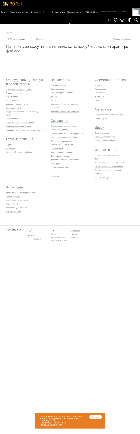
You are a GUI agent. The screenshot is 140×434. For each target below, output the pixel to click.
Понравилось (115, 20)
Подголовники (101, 89)
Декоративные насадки (60, 156)
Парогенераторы (13, 97)
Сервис (46, 12)
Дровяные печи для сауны (17, 104)
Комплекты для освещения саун (64, 126)
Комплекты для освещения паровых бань (68, 134)
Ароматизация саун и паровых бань (21, 193)
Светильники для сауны (60, 130)
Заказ (122, 20)
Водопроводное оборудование (18, 126)
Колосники (55, 108)
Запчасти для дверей (104, 178)
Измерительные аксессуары (17, 200)
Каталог (4, 12)
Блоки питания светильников (62, 152)
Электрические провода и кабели (20, 122)
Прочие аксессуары (14, 196)
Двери (99, 127)
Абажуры (98, 85)
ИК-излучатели (12, 101)
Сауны (9, 144)
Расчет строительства (19, 12)
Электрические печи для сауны (19, 89)
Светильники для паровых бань (64, 137)
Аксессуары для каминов (16, 208)
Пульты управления (14, 93)
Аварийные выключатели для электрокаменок (25, 130)
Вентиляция (100, 96)
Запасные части (107, 150)
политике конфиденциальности (53, 424)
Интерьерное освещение (61, 141)
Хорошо (95, 417)
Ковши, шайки (12, 204)
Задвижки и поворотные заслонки (64, 104)
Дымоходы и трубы (14, 108)
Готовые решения (19, 139)
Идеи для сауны (74, 12)
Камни (55, 176)
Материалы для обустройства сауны (110, 115)
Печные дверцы (57, 89)
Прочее (98, 100)
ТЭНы (97, 159)
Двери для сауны (102, 133)
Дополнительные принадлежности (65, 111)
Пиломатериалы (101, 118)
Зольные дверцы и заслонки (62, 93)
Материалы (104, 109)
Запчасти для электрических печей (109, 163)
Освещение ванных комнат (62, 145)
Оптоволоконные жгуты (60, 167)
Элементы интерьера (111, 80)
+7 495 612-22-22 (34, 239)
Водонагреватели (13, 119)
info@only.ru (32, 235)
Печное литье (61, 80)
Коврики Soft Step (13, 211)
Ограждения (100, 93)
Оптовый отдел (58, 12)
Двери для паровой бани (105, 137)
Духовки (54, 96)
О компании (36, 12)
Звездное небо (57, 148)
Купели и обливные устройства (19, 152)
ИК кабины (10, 148)
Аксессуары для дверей (105, 141)
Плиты (53, 100)
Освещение (59, 120)
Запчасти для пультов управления (109, 166)
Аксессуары (15, 187)
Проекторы (55, 163)
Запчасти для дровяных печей (107, 155)
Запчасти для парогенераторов (108, 170)
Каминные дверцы (58, 85)
